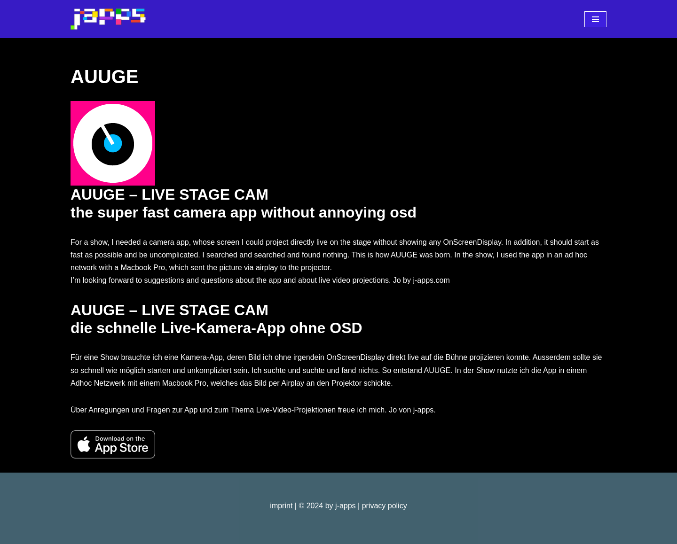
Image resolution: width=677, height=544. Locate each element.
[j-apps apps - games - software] (108, 19)
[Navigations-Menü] (595, 19)
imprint (281, 506)
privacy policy (384, 506)
